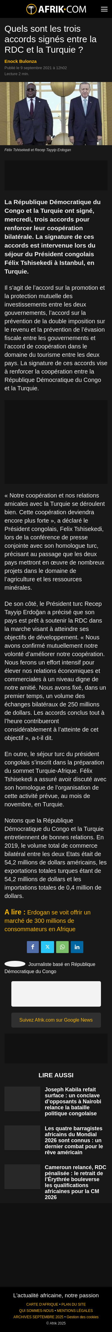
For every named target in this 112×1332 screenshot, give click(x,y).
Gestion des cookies (83, 1317)
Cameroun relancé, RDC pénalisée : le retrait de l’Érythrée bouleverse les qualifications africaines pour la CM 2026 (75, 1182)
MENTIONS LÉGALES (75, 1311)
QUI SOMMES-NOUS (36, 1311)
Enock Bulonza (20, 61)
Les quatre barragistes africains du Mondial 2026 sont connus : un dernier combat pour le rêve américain (74, 1140)
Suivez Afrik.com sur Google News (56, 1019)
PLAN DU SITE (74, 1304)
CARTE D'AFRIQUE (42, 1304)
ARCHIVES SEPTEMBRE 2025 (38, 1317)
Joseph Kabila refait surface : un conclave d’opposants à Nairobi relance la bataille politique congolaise (73, 1101)
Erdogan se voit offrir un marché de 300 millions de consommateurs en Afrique (47, 920)
